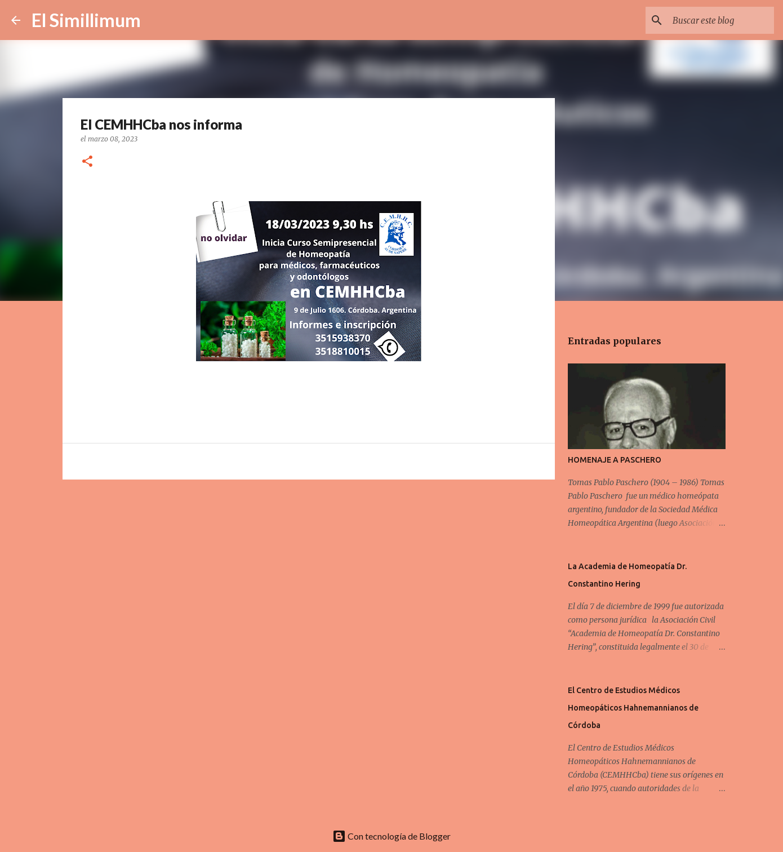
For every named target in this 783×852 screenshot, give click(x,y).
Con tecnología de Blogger (391, 836)
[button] (87, 162)
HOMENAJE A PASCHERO (614, 459)
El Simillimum (86, 20)
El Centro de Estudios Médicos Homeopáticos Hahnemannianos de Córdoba (633, 708)
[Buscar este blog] (715, 20)
